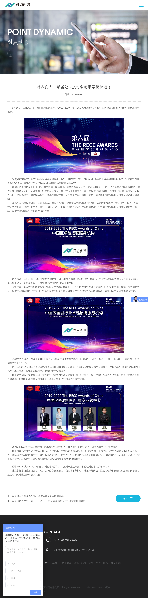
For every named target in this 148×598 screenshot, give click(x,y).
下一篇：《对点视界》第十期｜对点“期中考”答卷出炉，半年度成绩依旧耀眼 (46, 501)
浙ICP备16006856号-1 (98, 587)
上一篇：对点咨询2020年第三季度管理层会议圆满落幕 (35, 496)
